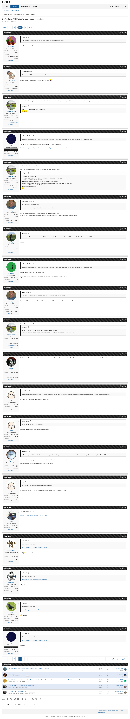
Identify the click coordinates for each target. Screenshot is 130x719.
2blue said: (24, 233)
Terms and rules (103, 710)
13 (32, 693)
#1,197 (124, 536)
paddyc (121, 687)
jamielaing (120, 676)
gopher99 (120, 681)
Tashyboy (120, 693)
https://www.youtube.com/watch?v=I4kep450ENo (33, 515)
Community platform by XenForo (60, 716)
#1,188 (124, 259)
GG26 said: (24, 540)
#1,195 (124, 477)
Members (35, 6)
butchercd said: (25, 292)
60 (20, 27)
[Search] (125, 6)
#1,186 (124, 196)
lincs (17, 590)
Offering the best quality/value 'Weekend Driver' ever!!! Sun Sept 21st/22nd (29, 668)
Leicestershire (14, 620)
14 (34, 693)
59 (17, 27)
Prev (5, 27)
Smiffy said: (24, 106)
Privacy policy (111, 710)
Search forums (15, 10)
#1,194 (124, 447)
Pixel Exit (83, 716)
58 (14, 27)
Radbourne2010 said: (27, 136)
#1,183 (124, 97)
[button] (29, 6)
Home (6, 6)
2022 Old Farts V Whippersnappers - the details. (21, 685)
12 (29, 693)
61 (23, 27)
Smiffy (5, 21)
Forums (14, 6)
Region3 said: (25, 482)
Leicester (16, 468)
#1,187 (124, 229)
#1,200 (124, 629)
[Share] (120, 33)
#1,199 (124, 598)
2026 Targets (12, 674)
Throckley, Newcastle (12, 377)
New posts (6, 10)
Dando (10, 687)
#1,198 (124, 568)
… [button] (11, 27)
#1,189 (124, 288)
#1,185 (124, 162)
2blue (10, 670)
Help (117, 710)
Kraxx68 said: (25, 390)
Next (30, 27)
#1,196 (124, 507)
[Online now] (11, 45)
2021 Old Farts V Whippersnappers (18, 691)
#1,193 (124, 416)
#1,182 (124, 67)
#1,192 (124, 386)
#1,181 (124, 33)
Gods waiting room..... (12, 220)
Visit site (10, 60)
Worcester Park (14, 559)
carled (10, 681)
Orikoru (10, 675)
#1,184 (124, 131)
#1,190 (124, 320)
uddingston (15, 88)
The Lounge (22, 675)
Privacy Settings (102, 712)
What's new (24, 6)
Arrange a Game (24, 670)
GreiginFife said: (26, 71)
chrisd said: (24, 37)
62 (26, 27)
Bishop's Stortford (13, 121)
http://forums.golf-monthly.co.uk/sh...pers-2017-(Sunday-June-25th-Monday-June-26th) (44, 148)
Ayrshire (16, 250)
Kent (17, 408)
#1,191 (124, 354)
